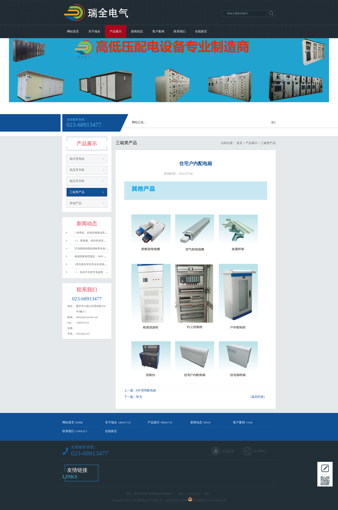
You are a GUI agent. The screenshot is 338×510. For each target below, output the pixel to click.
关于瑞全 (94, 31)
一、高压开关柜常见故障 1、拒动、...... (96, 272)
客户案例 (158, 31)
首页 (239, 143)
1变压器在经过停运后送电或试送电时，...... (96, 264)
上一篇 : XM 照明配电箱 (140, 390)
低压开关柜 (77, 181)
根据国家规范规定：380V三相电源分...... (95, 256)
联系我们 (180, 31)
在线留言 (201, 31)
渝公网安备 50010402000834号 (209, 500)
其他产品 (76, 203)
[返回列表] (257, 396)
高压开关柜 (77, 169)
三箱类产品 (77, 192)
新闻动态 (137, 31)
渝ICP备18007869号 (176, 500)
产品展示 (116, 31)
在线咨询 (228, 451)
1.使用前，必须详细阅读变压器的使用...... (95, 232)
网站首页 (73, 31)
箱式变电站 (77, 158)
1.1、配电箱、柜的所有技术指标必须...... (95, 240)
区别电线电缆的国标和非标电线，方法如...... (97, 248)
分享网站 (260, 451)
